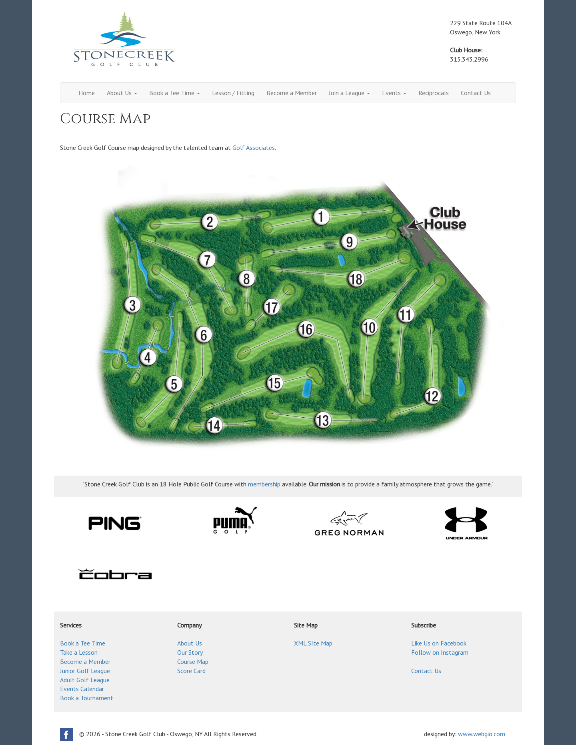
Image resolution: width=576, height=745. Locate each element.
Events (394, 93)
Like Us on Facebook (438, 643)
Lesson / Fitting (233, 93)
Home (86, 93)
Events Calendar (82, 689)
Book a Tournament (86, 698)
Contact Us (476, 93)
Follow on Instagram (439, 652)
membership (264, 484)
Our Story (190, 652)
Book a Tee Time (174, 93)
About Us (122, 93)
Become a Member (291, 93)
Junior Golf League (85, 671)
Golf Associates (253, 147)
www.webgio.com (481, 734)
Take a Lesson (79, 652)
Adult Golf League (85, 680)
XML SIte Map (313, 643)
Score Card (191, 671)
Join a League (349, 93)
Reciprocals (433, 93)
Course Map (192, 661)
